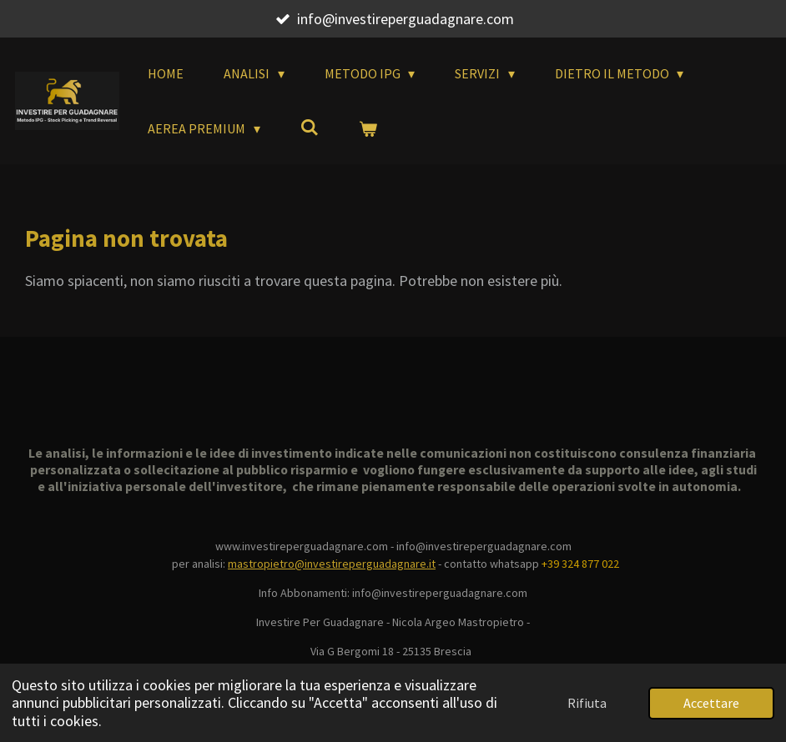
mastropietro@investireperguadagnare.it (332, 563)
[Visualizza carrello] (367, 128)
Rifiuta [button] (587, 702)
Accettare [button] (711, 702)
